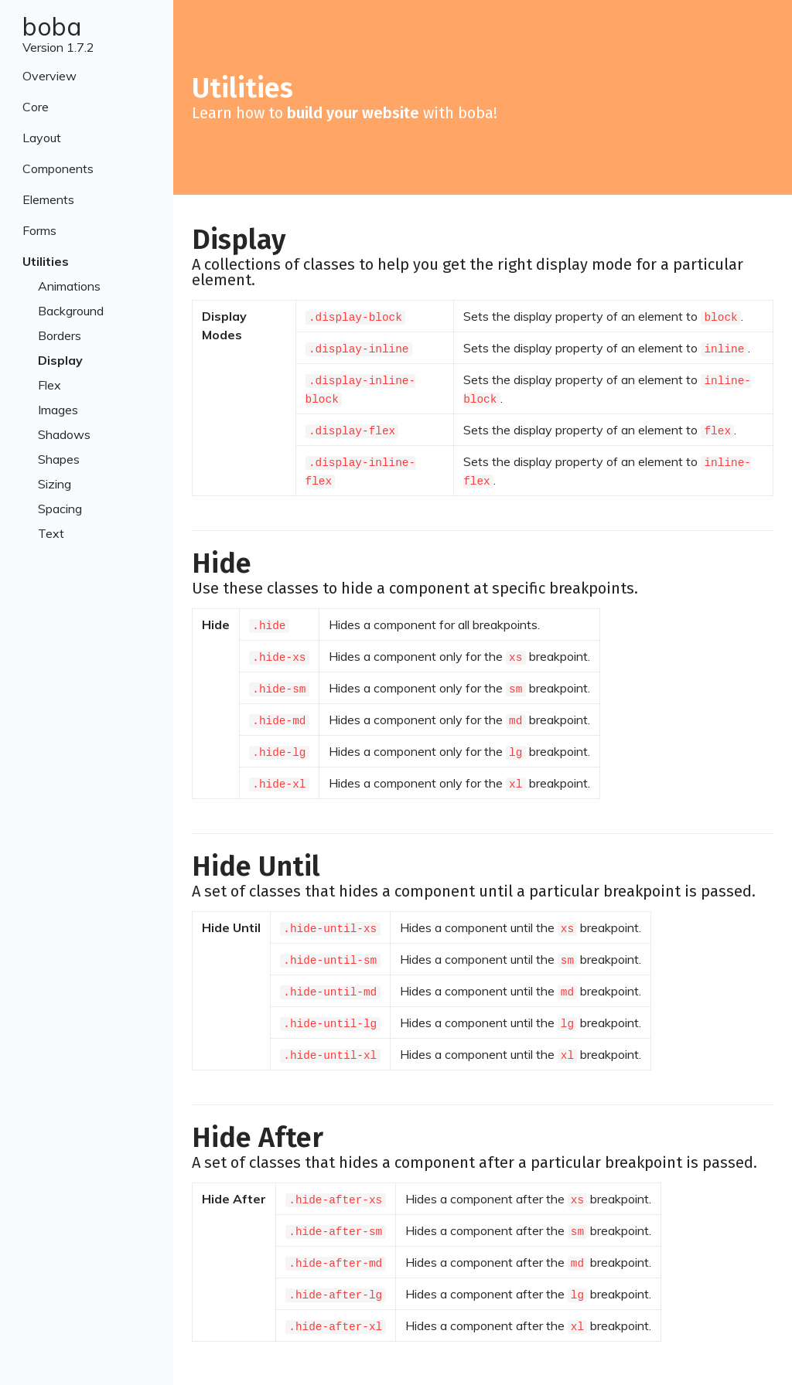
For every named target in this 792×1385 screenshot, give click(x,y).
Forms (39, 230)
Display (60, 360)
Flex (49, 385)
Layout (41, 137)
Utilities (45, 261)
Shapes (59, 459)
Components (58, 168)
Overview (49, 75)
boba (52, 26)
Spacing (60, 508)
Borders (59, 335)
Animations (69, 286)
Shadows (64, 434)
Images (58, 409)
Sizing (54, 484)
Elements (48, 199)
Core (35, 106)
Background (71, 310)
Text (51, 533)
